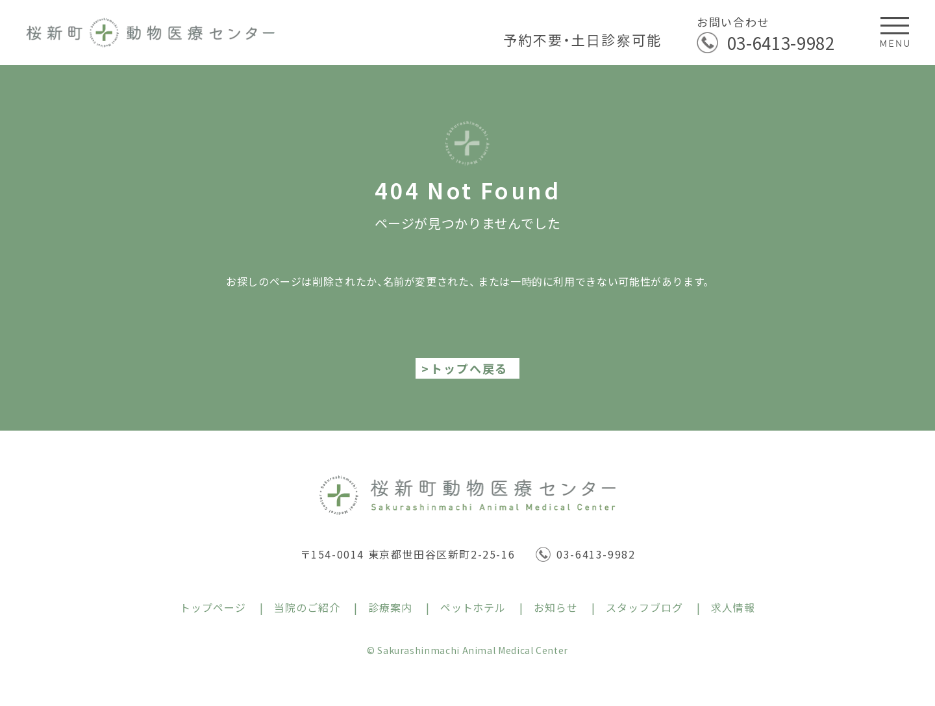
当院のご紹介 (307, 607)
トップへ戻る (469, 368)
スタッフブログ (644, 607)
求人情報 (733, 607)
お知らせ (556, 607)
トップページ (213, 607)
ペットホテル (473, 607)
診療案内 (390, 607)
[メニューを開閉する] (895, 31)
